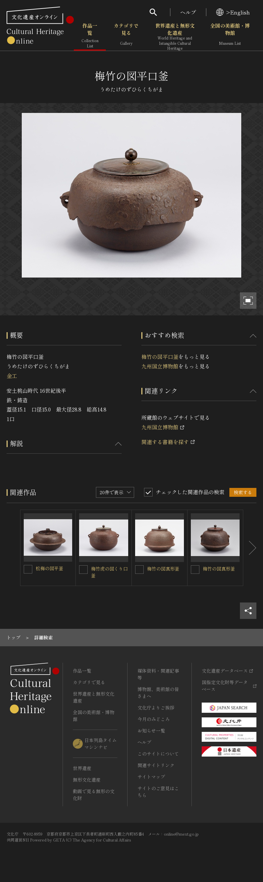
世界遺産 (82, 768)
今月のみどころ (153, 719)
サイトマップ (151, 776)
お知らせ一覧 (151, 730)
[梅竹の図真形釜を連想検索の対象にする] (139, 569)
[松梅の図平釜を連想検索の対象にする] (28, 569)
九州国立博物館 (159, 366)
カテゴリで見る (126, 36)
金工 (12, 376)
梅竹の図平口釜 (159, 357)
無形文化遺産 (87, 779)
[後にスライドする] (249, 548)
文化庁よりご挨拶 (155, 707)
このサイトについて (158, 753)
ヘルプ (188, 12)
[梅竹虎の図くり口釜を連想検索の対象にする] (83, 569)
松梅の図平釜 (49, 568)
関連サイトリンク (155, 765)
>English (233, 12)
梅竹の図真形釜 (163, 568)
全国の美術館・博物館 (230, 36)
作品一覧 (89, 36)
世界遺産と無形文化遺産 (175, 36)
